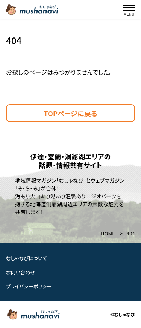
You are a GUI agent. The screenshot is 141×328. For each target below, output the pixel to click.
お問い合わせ (20, 272)
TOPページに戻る (70, 113)
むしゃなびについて (26, 258)
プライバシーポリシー (29, 286)
